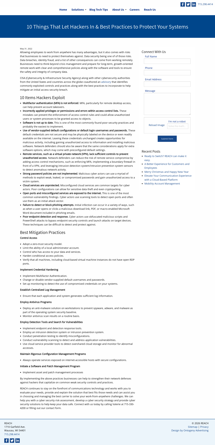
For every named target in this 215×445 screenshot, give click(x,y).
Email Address (153, 79)
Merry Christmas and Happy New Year (166, 171)
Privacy (204, 426)
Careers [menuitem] (134, 9)
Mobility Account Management (162, 183)
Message (150, 90)
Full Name (151, 56)
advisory (106, 81)
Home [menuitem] (63, 9)
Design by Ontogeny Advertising (190, 430)
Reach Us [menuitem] (150, 9)
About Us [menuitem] (118, 9)
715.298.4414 (205, 4)
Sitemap (192, 426)
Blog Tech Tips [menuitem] (98, 9)
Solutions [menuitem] (77, 9)
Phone (148, 68)
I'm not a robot (177, 121)
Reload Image (157, 125)
